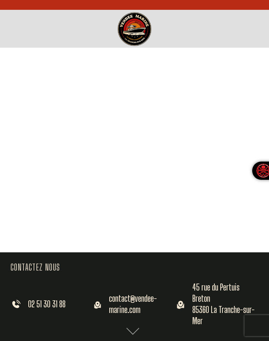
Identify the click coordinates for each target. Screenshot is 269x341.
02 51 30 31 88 (46, 304)
